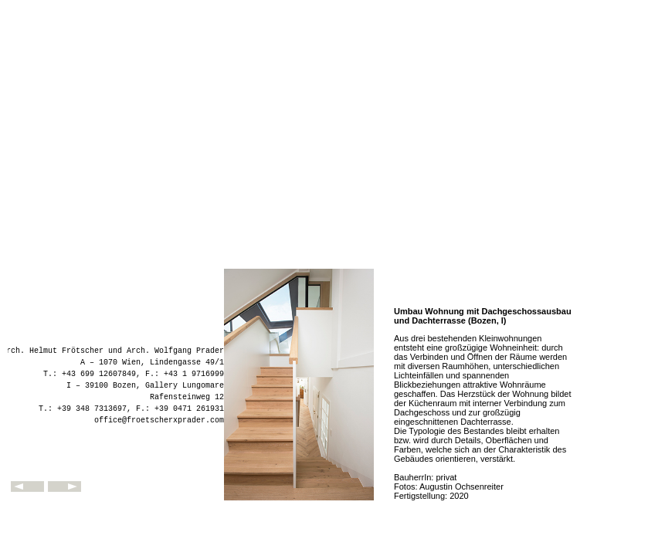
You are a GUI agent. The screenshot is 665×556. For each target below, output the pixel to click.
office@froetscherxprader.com (159, 420)
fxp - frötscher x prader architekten (116, 467)
